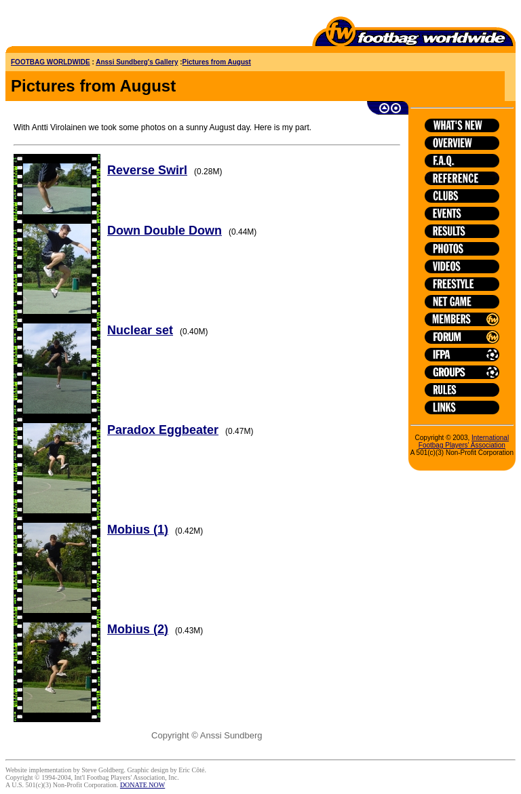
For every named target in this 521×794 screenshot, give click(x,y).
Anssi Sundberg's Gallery (137, 62)
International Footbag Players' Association (464, 441)
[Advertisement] (84, 25)
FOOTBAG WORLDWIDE (50, 62)
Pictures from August (216, 62)
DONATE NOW (142, 785)
